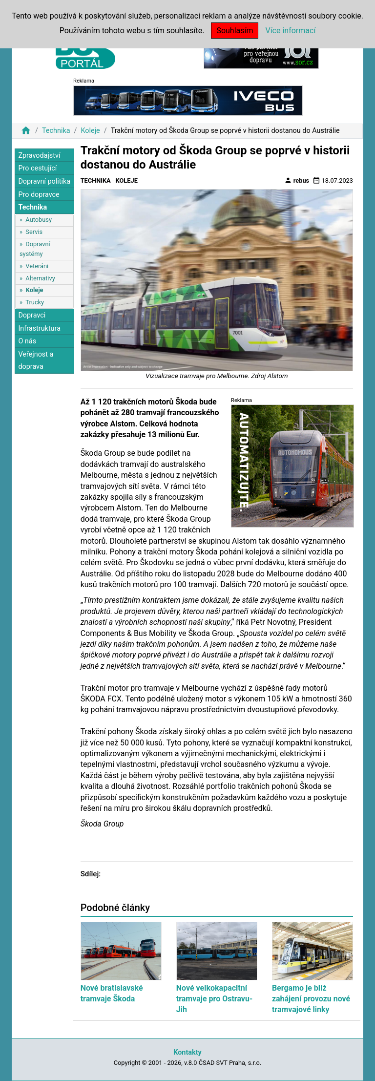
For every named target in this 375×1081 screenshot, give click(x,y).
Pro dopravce (38, 195)
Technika (56, 131)
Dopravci (31, 315)
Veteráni (36, 266)
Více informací (290, 30)
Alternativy (40, 278)
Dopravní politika (44, 181)
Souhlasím (234, 30)
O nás (27, 341)
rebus (297, 180)
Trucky (34, 302)
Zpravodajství (39, 155)
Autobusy (38, 219)
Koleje (90, 131)
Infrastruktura (39, 328)
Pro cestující (37, 168)
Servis (33, 231)
